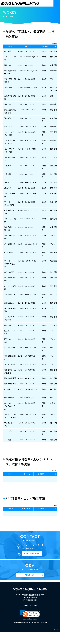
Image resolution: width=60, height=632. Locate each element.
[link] (30, 615)
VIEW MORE (29, 575)
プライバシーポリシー (30, 605)
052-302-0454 (32, 545)
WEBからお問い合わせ (31, 554)
